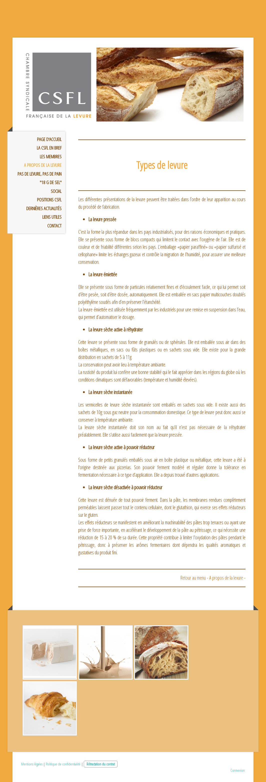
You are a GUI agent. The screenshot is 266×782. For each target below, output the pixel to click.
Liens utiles (52, 217)
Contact (54, 225)
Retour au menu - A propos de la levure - (213, 577)
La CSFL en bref (49, 148)
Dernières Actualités (44, 208)
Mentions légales (31, 763)
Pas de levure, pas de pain (40, 174)
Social (56, 191)
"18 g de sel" (51, 182)
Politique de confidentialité (63, 763)
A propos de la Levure (43, 165)
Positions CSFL (49, 199)
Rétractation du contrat (100, 763)
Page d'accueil (49, 139)
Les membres (51, 156)
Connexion (237, 770)
